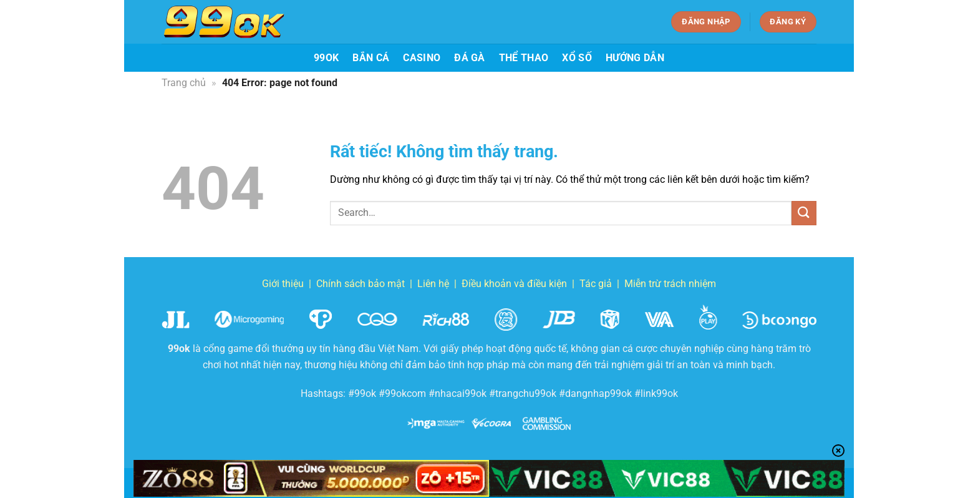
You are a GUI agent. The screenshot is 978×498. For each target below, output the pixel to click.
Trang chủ (184, 83)
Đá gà (469, 58)
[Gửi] (804, 213)
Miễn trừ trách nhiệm (670, 284)
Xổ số (577, 58)
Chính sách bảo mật (360, 284)
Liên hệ (433, 284)
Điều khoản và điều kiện (514, 284)
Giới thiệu (283, 284)
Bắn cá (370, 58)
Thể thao (524, 58)
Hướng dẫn (635, 58)
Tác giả (595, 284)
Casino (421, 58)
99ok (326, 58)
